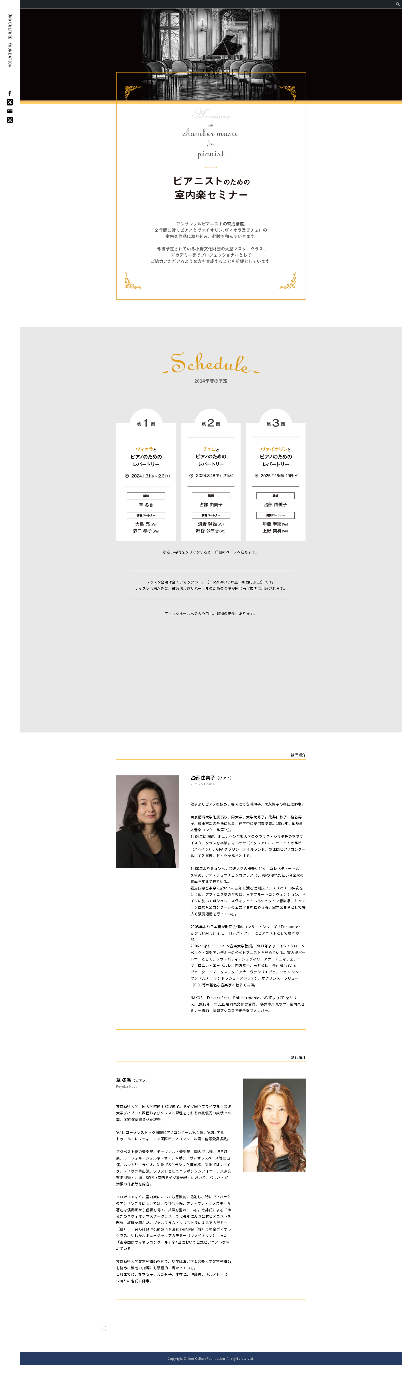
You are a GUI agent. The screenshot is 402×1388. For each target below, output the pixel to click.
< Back (115, 1339)
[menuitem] (398, 4)
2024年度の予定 (211, 381)
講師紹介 (298, 755)
